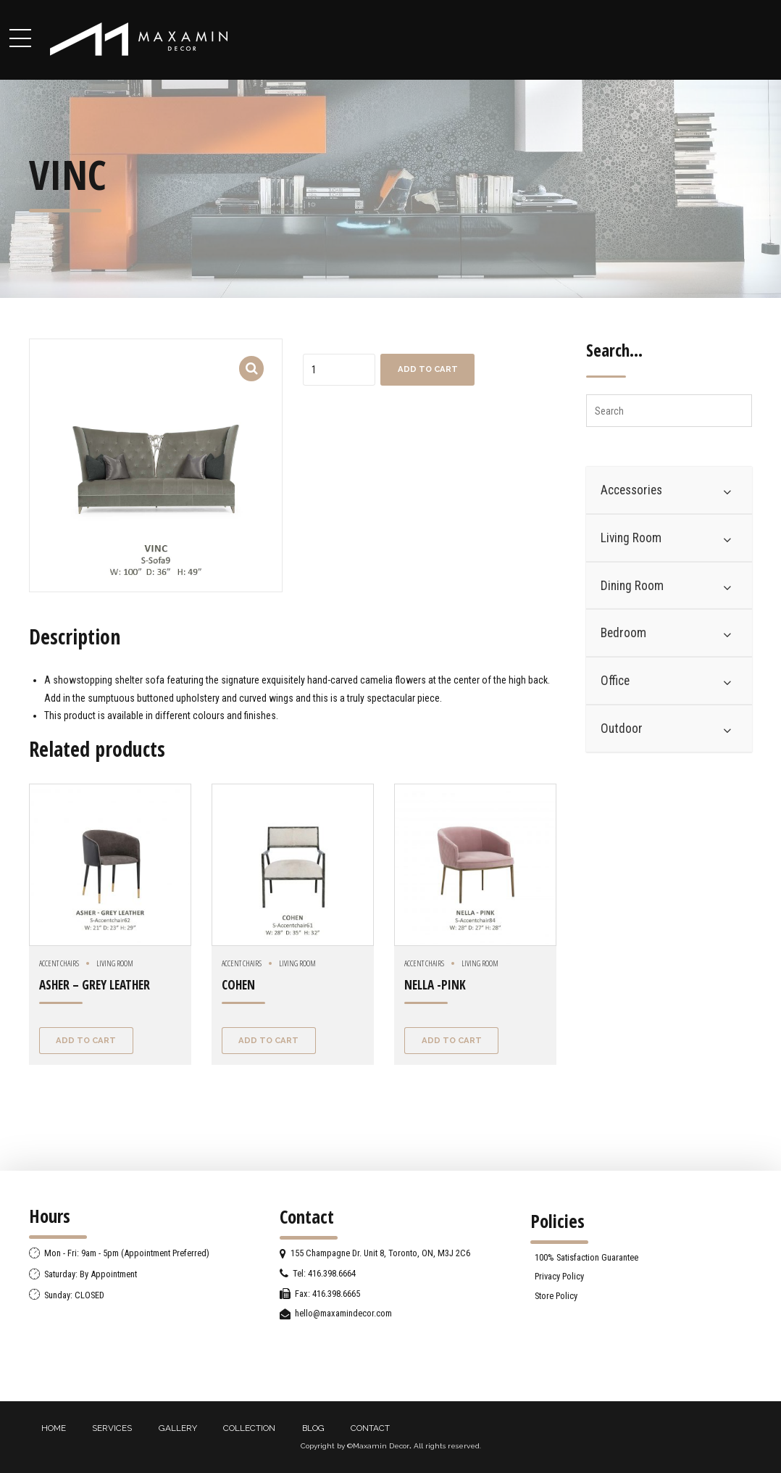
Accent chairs (59, 963)
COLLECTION (249, 1428)
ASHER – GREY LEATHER (94, 984)
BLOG (313, 1428)
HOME (53, 1428)
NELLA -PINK (435, 984)
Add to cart (428, 369)
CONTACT (370, 1428)
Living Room (114, 963)
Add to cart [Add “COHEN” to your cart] (268, 1040)
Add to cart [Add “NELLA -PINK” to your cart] (452, 1040)
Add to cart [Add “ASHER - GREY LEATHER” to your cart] (86, 1040)
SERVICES (112, 1428)
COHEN (238, 984)
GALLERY (178, 1428)
